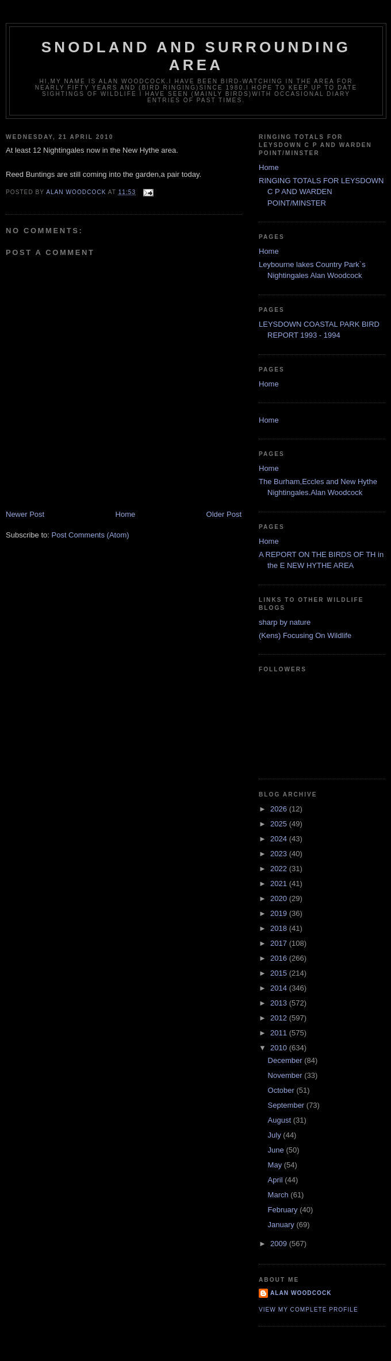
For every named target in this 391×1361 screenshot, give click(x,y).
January (282, 1224)
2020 (279, 898)
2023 (279, 853)
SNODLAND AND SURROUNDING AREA (196, 56)
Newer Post (25, 514)
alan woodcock (301, 1293)
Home (126, 514)
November (286, 1075)
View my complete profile (308, 1309)
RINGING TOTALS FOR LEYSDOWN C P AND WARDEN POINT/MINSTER (321, 191)
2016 (279, 958)
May (276, 1165)
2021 (279, 883)
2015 (279, 973)
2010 (279, 1047)
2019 (279, 913)
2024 (279, 838)
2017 (279, 943)
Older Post (223, 514)
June (277, 1150)
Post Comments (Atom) (90, 535)
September (287, 1105)
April (276, 1180)
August (280, 1120)
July (275, 1135)
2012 (279, 1018)
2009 (279, 1243)
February (284, 1209)
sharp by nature (284, 622)
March (279, 1194)
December (286, 1060)
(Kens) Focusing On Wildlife (305, 635)
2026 (279, 809)
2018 (279, 928)
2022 (279, 868)
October (282, 1090)
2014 (279, 988)
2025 (279, 823)
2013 (279, 1003)
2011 (279, 1033)
